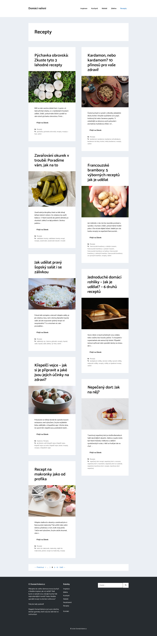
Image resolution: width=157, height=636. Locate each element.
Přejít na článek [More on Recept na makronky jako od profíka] (42, 539)
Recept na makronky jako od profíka (49, 474)
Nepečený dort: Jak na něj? (104, 390)
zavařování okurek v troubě (56, 241)
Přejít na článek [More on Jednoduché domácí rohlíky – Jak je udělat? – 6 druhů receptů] (95, 352)
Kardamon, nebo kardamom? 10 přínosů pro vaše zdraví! (102, 62)
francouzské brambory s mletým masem (103, 246)
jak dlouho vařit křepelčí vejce (46, 443)
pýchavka (40, 131)
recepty (59, 131)
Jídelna (113, 8)
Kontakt (66, 611)
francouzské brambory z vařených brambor (103, 252)
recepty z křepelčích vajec (42, 448)
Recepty (123, 8)
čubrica (48, 341)
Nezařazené (67, 602)
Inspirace (84, 8)
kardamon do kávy (94, 141)
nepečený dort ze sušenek (113, 464)
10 (57, 567)
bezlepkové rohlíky (96, 361)
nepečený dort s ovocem (112, 461)
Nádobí (104, 8)
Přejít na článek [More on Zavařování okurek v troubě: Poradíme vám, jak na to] (42, 229)
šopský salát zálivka (44, 343)
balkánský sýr (41, 341)
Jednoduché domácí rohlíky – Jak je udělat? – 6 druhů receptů (104, 284)
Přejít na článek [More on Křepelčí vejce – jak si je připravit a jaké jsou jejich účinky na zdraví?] (42, 434)
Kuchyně (94, 8)
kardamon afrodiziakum (112, 139)
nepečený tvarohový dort (96, 466)
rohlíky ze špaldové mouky (112, 363)
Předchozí (39, 567)
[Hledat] (126, 585)
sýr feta (54, 343)
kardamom (93, 139)
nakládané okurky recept (57, 238)
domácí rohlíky (107, 361)
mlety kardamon (110, 141)
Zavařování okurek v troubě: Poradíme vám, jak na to (51, 160)
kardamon (101, 139)
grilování (54, 341)
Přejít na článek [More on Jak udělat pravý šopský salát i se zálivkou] (42, 332)
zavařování (43, 241)
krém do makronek (43, 548)
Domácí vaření (37, 8)
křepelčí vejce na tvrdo (41, 445)
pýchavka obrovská (50, 131)
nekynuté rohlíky (93, 363)
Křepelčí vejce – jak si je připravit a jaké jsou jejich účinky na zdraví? (51, 372)
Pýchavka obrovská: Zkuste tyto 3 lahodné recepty (51, 60)
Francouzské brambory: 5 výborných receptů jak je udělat (104, 172)
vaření (39, 134)
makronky (53, 548)
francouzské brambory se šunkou (98, 251)
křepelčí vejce (60, 443)
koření (102, 141)
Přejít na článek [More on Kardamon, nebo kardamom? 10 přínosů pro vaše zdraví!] (95, 130)
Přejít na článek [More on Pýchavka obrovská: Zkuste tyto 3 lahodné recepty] (42, 122)
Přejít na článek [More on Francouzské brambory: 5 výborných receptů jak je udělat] (95, 237)
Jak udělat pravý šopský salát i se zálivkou (48, 267)
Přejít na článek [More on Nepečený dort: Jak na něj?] (95, 452)
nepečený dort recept (97, 461)
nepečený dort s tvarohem (96, 464)
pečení (44, 551)
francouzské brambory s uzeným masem (101, 249)
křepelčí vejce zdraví (56, 445)
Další (62, 567)
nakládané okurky (42, 238)
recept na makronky (53, 551)
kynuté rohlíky (117, 361)
